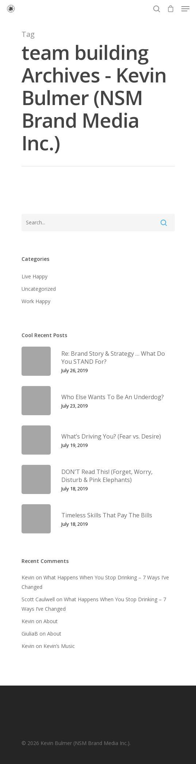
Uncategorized (39, 288)
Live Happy (34, 276)
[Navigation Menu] (185, 8)
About (50, 621)
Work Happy (36, 301)
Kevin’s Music (59, 646)
